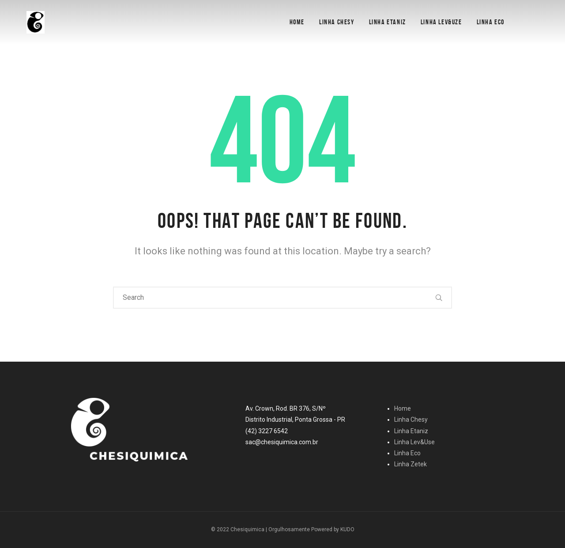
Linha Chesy (336, 22)
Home (297, 22)
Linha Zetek (410, 464)
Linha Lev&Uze (441, 22)
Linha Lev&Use (414, 442)
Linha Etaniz (387, 22)
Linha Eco (491, 22)
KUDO (347, 529)
